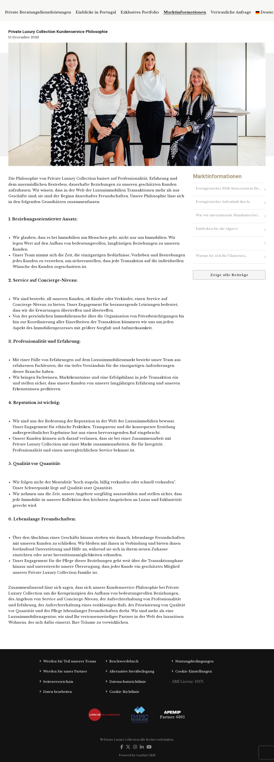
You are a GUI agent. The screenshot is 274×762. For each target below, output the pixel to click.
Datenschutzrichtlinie (127, 682)
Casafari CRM (145, 755)
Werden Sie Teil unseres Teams (69, 661)
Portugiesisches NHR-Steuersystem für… (228, 188)
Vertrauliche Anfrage (231, 12)
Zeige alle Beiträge (229, 275)
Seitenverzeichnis (58, 682)
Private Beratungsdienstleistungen (38, 12)
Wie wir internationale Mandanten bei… (228, 215)
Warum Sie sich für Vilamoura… (221, 256)
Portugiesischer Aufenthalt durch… (223, 202)
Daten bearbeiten (57, 692)
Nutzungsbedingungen (194, 661)
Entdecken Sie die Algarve (217, 229)
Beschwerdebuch (123, 661)
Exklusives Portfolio (140, 12)
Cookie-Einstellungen (193, 671)
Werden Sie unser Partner (65, 671)
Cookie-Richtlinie (124, 692)
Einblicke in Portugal (96, 12)
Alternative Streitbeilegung (131, 671)
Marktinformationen (185, 12)
